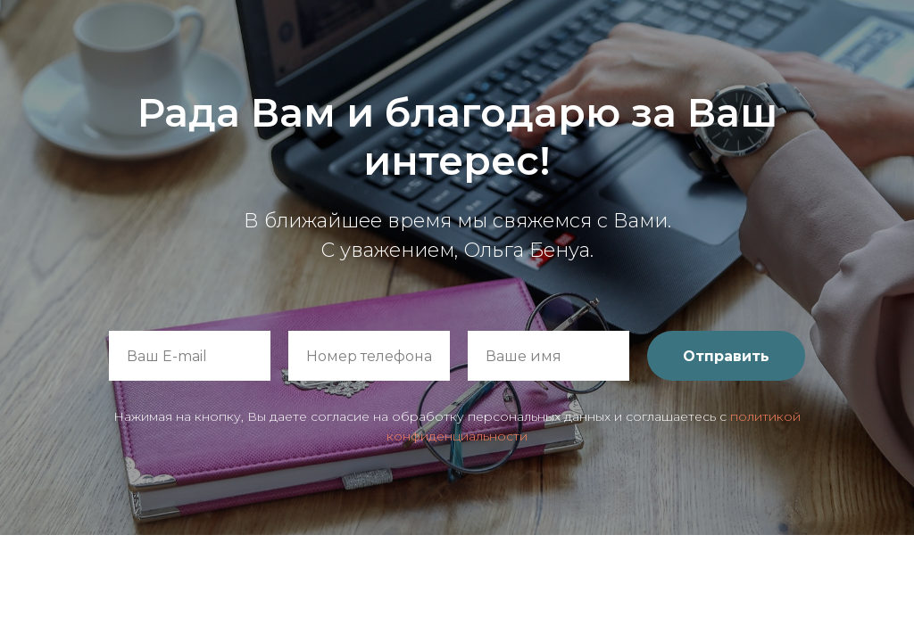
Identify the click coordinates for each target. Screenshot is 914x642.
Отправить (726, 356)
